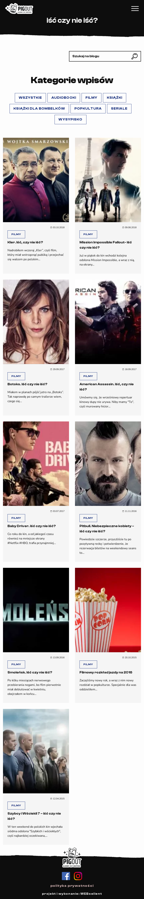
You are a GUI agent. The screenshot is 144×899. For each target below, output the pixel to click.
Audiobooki (63, 98)
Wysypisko (70, 119)
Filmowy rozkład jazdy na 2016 (106, 672)
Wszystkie (30, 98)
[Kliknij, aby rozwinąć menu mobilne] (135, 8)
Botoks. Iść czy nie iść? (27, 384)
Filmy (92, 98)
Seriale (119, 109)
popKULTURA (88, 109)
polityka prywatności (72, 886)
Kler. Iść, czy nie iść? (25, 242)
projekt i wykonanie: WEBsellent (72, 893)
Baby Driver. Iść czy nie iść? (32, 526)
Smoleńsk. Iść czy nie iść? (30, 672)
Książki (114, 98)
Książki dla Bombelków (39, 109)
